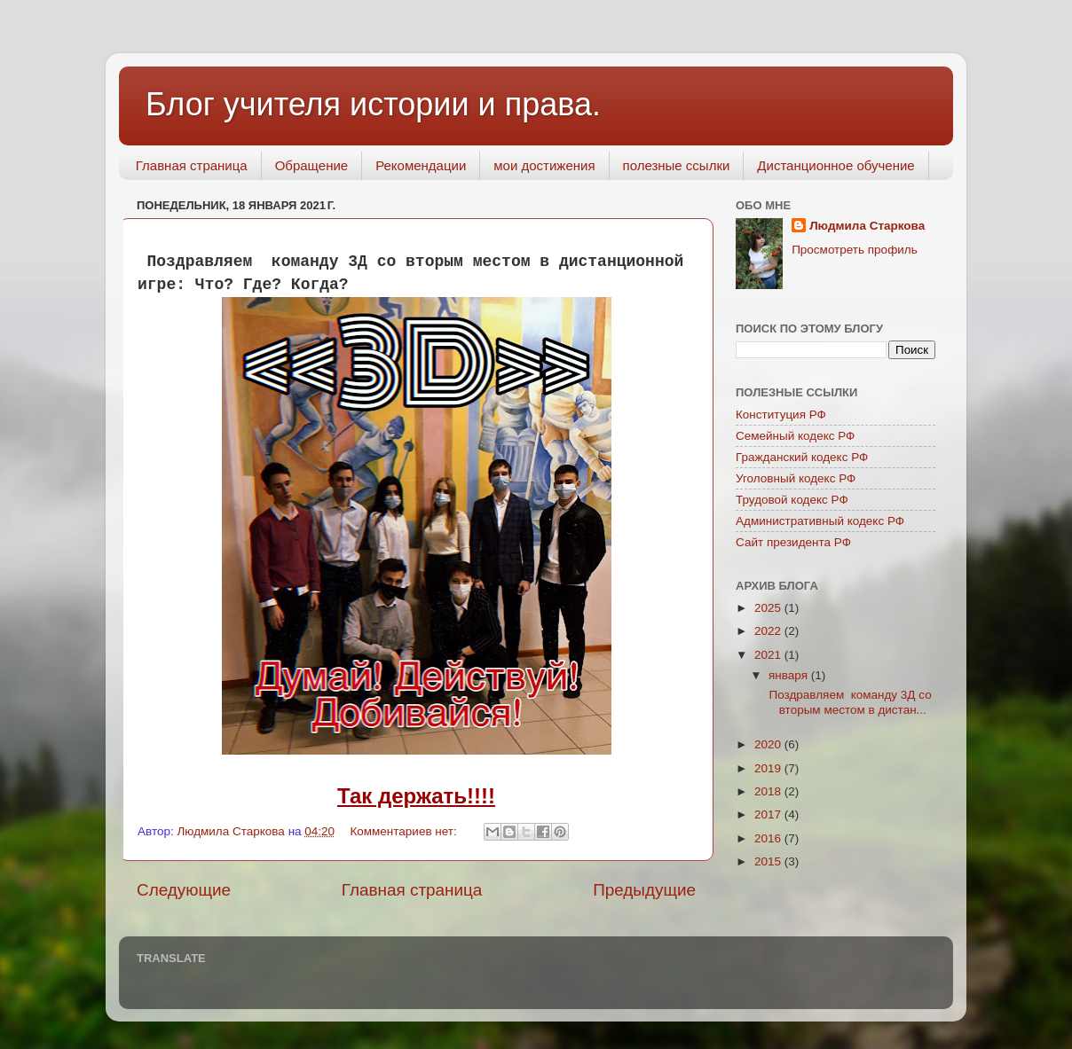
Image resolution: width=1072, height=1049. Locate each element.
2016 (769, 838)
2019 (769, 768)
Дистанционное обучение (835, 165)
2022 (769, 631)
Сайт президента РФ (793, 542)
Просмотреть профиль (855, 249)
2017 (769, 814)
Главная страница (192, 165)
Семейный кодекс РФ (795, 435)
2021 (769, 654)
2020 (769, 744)
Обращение (311, 165)
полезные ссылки (676, 165)
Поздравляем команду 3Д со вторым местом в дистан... (849, 702)
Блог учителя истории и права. (373, 104)
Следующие (184, 890)
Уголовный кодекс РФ (795, 478)
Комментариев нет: (405, 831)
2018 (769, 791)
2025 (769, 608)
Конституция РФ (781, 414)
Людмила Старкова (867, 225)
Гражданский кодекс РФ (802, 457)
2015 (769, 861)
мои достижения (544, 165)
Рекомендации (420, 165)
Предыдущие (644, 890)
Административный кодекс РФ (820, 521)
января (790, 675)
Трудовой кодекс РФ (792, 499)
